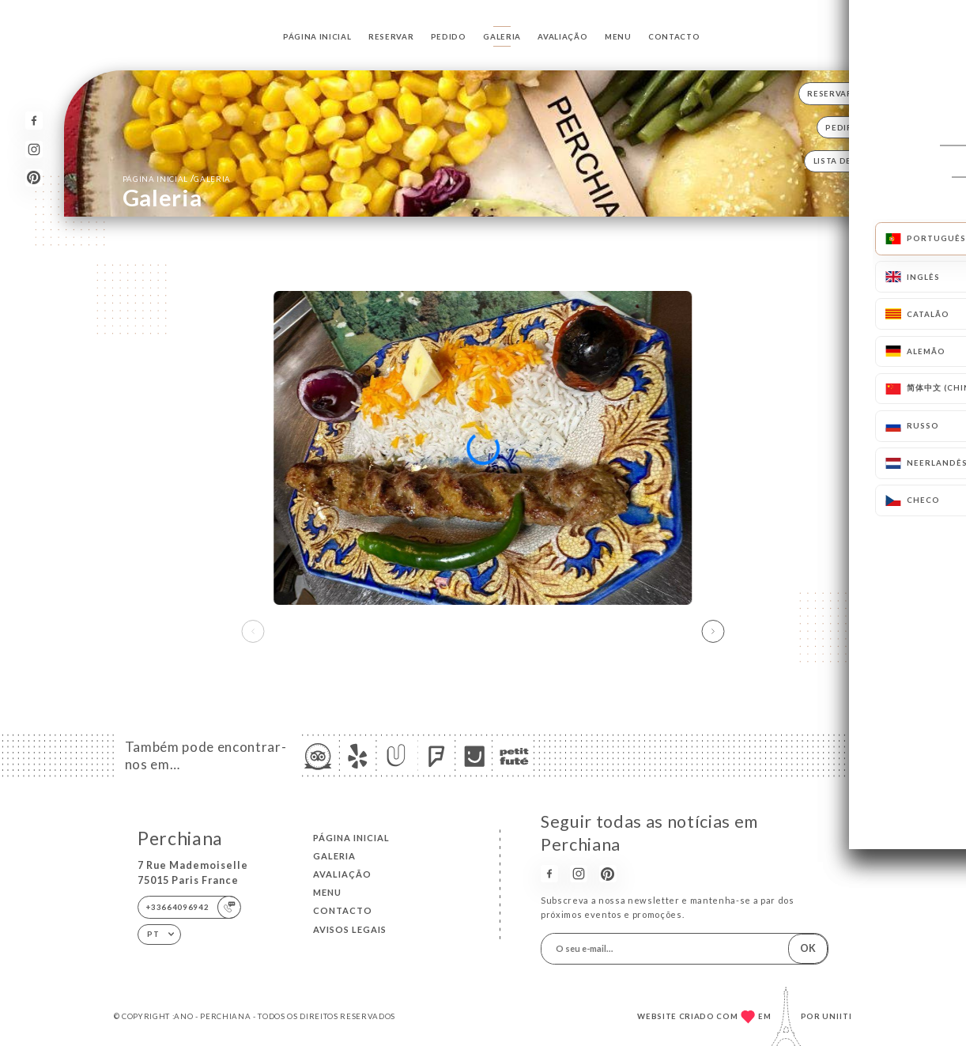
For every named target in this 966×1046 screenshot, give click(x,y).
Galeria (502, 36)
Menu (618, 36)
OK (808, 948)
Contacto (674, 36)
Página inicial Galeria (177, 178)
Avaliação (562, 36)
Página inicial (317, 36)
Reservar (390, 36)
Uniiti (837, 1016)
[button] (713, 631)
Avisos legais (350, 929)
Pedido (448, 36)
